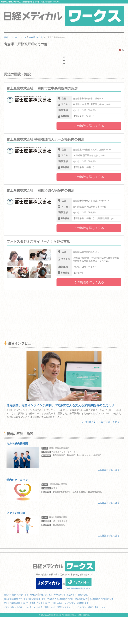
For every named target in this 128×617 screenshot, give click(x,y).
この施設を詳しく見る (89, 126)
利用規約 (34, 595)
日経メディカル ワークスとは (16, 595)
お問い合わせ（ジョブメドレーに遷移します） (71, 603)
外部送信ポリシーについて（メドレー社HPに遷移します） (81, 607)
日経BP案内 (83, 595)
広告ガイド (71, 595)
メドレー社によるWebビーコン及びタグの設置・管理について (29, 607)
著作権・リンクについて (40, 603)
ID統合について (81, 599)
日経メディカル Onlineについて (52, 595)
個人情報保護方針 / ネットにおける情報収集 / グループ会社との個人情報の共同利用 (38, 599)
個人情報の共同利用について (101, 599)
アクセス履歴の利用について (16, 603)
